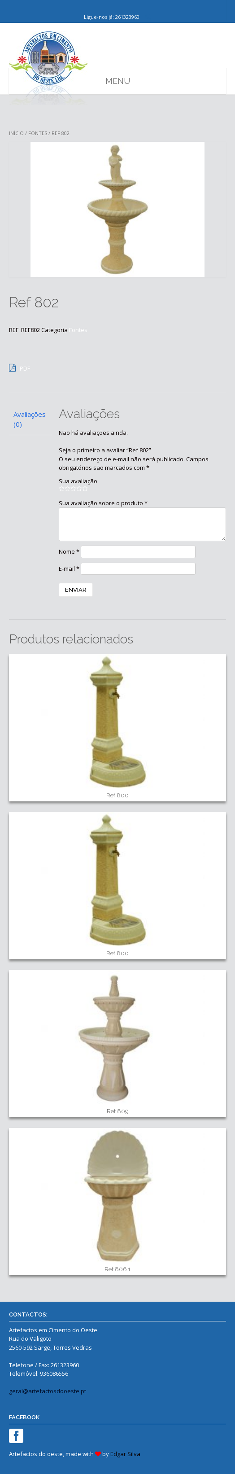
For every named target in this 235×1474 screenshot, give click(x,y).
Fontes (37, 133)
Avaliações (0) (29, 419)
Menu (117, 81)
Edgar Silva (125, 1454)
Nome (69, 551)
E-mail (69, 568)
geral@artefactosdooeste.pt (47, 1391)
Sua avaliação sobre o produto (103, 503)
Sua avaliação (78, 481)
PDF (19, 367)
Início (16, 133)
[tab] (30, 419)
